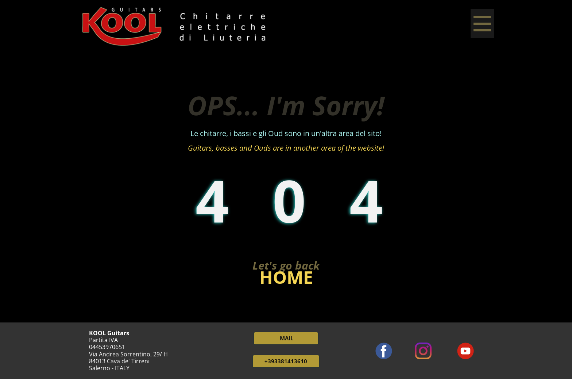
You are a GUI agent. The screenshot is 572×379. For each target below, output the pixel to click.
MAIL (285, 338)
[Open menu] (482, 23)
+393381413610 (285, 361)
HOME (286, 277)
